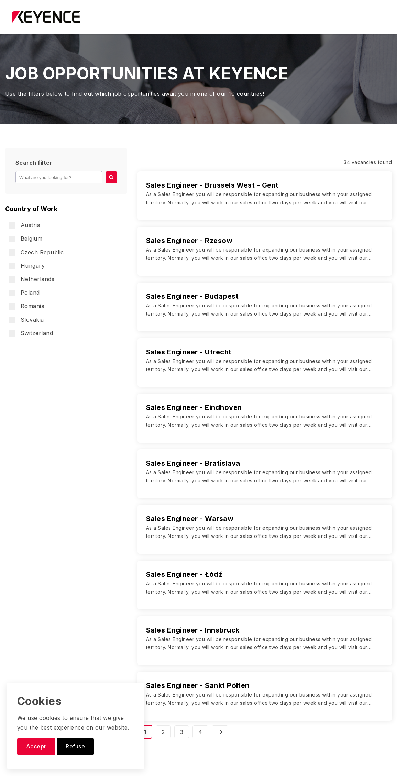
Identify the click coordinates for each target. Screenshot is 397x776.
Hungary (27, 265)
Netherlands (31, 279)
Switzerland (31, 333)
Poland (24, 292)
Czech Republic (36, 252)
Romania (26, 306)
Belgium (25, 238)
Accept (36, 746)
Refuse (75, 746)
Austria (24, 225)
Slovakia (26, 319)
